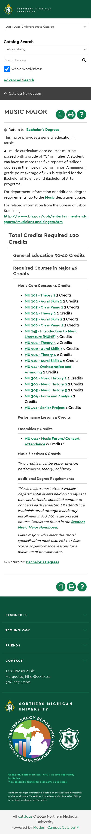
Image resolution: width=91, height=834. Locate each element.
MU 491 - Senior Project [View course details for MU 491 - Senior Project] (45, 407)
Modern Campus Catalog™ (56, 827)
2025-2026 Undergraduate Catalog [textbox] (30, 27)
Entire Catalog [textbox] (15, 49)
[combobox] (45, 26)
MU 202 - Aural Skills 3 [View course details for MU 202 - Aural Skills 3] (43, 348)
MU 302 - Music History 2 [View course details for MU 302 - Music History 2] (46, 384)
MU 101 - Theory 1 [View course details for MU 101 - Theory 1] (40, 295)
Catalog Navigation (25, 93)
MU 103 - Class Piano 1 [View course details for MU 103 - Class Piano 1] (44, 307)
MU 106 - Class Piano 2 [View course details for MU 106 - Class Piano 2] (44, 325)
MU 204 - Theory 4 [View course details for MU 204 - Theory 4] (40, 354)
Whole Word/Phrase (27, 69)
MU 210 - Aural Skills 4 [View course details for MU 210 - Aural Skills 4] (43, 360)
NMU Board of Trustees (29, 774)
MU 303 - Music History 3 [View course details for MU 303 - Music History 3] (46, 390)
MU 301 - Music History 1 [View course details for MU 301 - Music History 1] (46, 378)
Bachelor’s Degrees (42, 129)
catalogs (25, 816)
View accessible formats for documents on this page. (37, 781)
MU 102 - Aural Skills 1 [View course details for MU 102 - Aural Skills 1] (43, 301)
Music (50, 197)
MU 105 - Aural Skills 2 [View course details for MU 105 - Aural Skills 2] (43, 319)
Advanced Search (19, 80)
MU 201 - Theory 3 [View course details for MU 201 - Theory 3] (40, 342)
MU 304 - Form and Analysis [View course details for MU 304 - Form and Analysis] (48, 396)
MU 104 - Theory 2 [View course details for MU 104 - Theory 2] (40, 313)
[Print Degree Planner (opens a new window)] (60, 114)
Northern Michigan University (34, 10)
